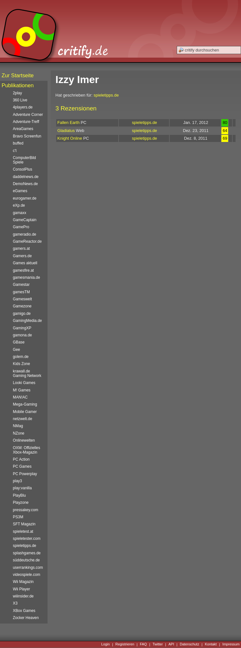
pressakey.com (25, 510)
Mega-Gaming (25, 404)
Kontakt (211, 644)
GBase (18, 342)
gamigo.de (22, 313)
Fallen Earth (69, 122)
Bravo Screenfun (27, 136)
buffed (18, 143)
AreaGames (23, 129)
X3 (15, 603)
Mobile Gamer (25, 411)
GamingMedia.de (27, 320)
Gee (16, 349)
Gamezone (22, 306)
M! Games (22, 390)
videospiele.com (26, 574)
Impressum (231, 644)
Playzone (21, 502)
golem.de (21, 356)
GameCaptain (24, 220)
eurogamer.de (24, 198)
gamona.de (22, 335)
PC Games (22, 466)
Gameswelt (22, 299)
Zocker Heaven (26, 617)
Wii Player (21, 589)
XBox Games (24, 610)
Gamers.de (22, 256)
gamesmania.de (26, 277)
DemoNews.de (25, 184)
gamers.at (21, 248)
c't (15, 150)
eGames (20, 191)
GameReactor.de (27, 241)
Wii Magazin (23, 581)
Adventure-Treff (26, 121)
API (171, 644)
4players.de (22, 107)
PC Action (21, 459)
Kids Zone (21, 364)
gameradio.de (24, 234)
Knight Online (70, 138)
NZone (18, 433)
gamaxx (19, 213)
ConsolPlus (22, 169)
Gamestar (21, 284)
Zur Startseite (18, 75)
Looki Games (24, 382)
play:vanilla (22, 488)
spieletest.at (23, 531)
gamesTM (21, 292)
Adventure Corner (28, 114)
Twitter (158, 644)
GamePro (21, 227)
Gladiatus (66, 130)
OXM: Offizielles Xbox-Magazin (26, 450)
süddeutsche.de (26, 560)
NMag (18, 426)
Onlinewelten (24, 440)
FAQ (143, 644)
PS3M (18, 517)
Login (105, 644)
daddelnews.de (26, 176)
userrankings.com (28, 567)
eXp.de (19, 205)
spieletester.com (26, 538)
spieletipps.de (106, 95)
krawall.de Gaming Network (27, 373)
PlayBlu (19, 495)
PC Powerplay (25, 474)
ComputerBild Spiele (24, 159)
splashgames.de (26, 553)
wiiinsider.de (23, 596)
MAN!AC (20, 397)
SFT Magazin (24, 524)
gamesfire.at (23, 270)
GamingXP (22, 328)
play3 (17, 481)
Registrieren (124, 644)
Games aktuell (25, 263)
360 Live (20, 100)
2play (17, 93)
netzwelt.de (22, 419)
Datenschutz (189, 644)
